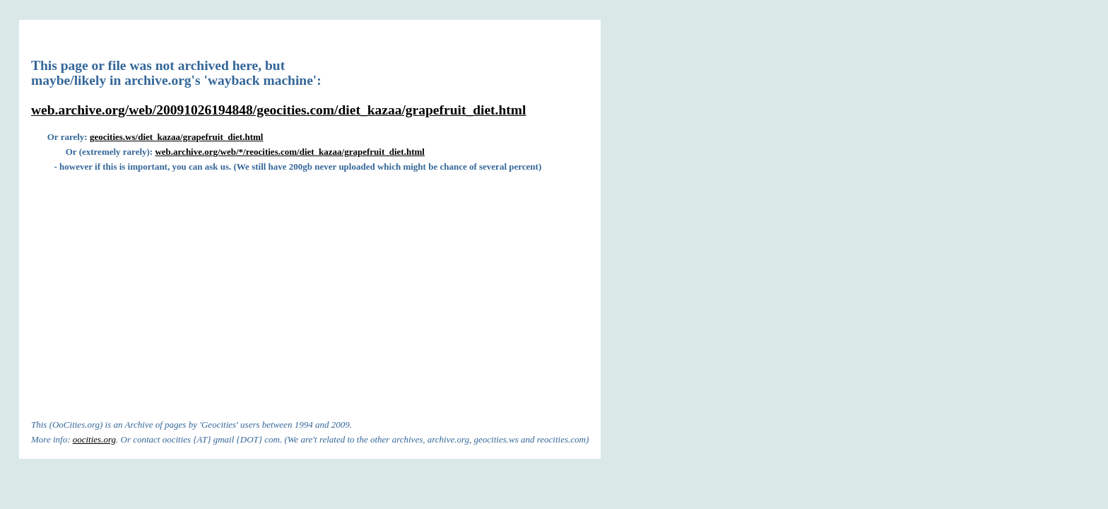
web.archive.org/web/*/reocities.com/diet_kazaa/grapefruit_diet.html (290, 151)
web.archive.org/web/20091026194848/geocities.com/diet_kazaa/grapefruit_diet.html (278, 110)
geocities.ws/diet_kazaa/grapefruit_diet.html (177, 136)
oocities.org (94, 439)
